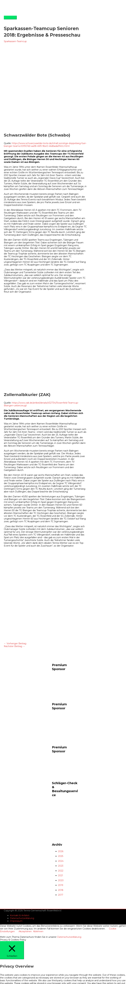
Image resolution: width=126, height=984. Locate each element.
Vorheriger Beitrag (15, 643)
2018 (60, 890)
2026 (60, 851)
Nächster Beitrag (14, 646)
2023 (60, 865)
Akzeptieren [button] (25, 931)
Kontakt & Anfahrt (19, 915)
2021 (60, 875)
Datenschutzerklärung (22, 918)
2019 (60, 885)
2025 (60, 856)
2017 (60, 894)
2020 (61, 880)
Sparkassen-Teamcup (15, 41)
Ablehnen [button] (38, 931)
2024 (60, 861)
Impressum (16, 921)
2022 (60, 870)
